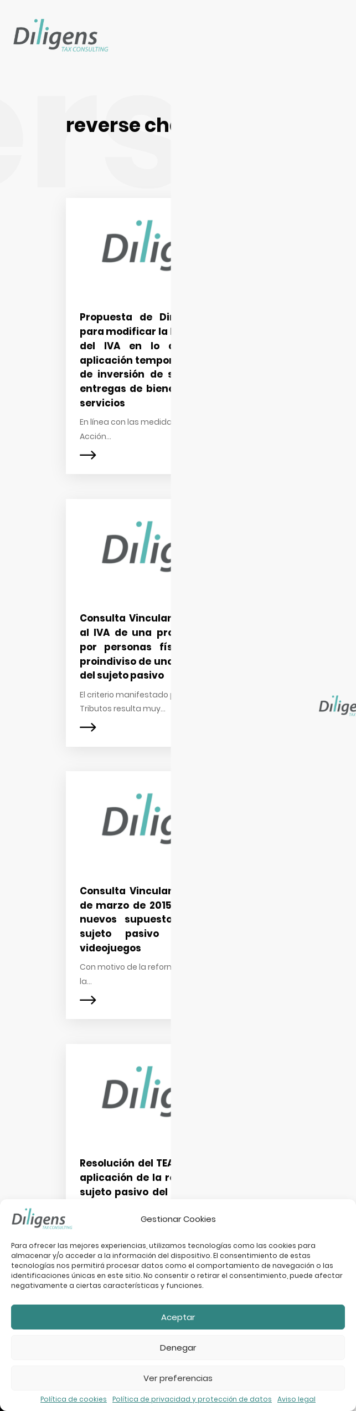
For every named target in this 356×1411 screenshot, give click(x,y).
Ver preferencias (178, 1378)
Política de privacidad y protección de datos (192, 1399)
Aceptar (178, 1317)
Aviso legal (296, 1399)
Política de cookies (73, 1399)
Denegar (178, 1347)
